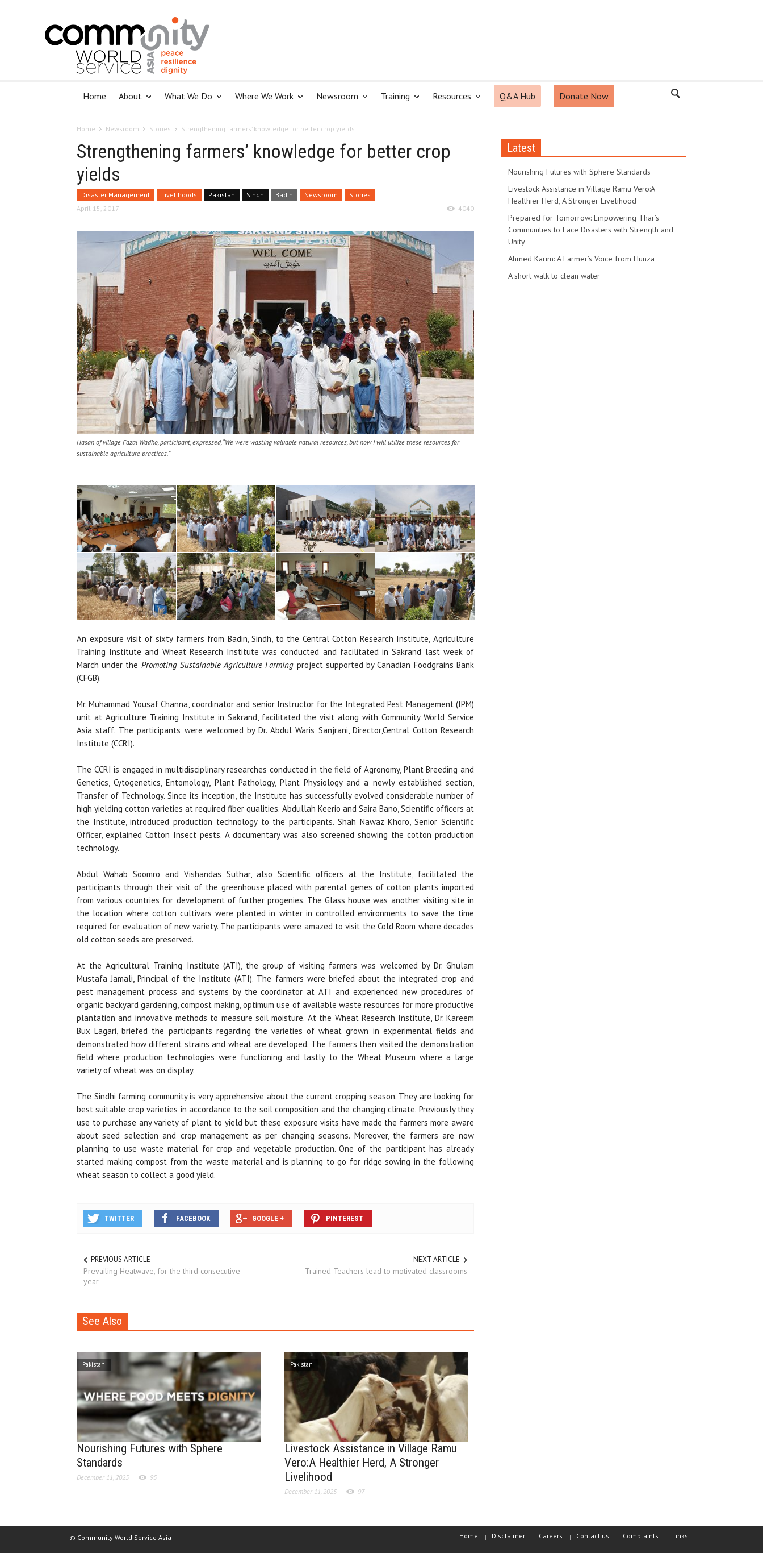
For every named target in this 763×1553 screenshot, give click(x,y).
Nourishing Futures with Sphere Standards (579, 172)
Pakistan (221, 194)
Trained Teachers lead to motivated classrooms (386, 1271)
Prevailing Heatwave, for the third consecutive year (161, 1276)
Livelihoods (179, 194)
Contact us (592, 1535)
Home (94, 96)
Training (397, 100)
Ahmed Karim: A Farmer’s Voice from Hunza (581, 259)
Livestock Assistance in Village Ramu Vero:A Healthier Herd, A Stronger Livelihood (370, 1463)
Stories (360, 194)
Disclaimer (508, 1535)
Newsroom (339, 100)
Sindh (255, 194)
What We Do (190, 100)
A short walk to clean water (554, 276)
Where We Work (266, 100)
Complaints (641, 1535)
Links (680, 1535)
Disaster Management (115, 194)
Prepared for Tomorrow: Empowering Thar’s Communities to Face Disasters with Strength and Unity (590, 230)
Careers (551, 1535)
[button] (675, 95)
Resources (453, 100)
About (132, 100)
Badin (284, 194)
